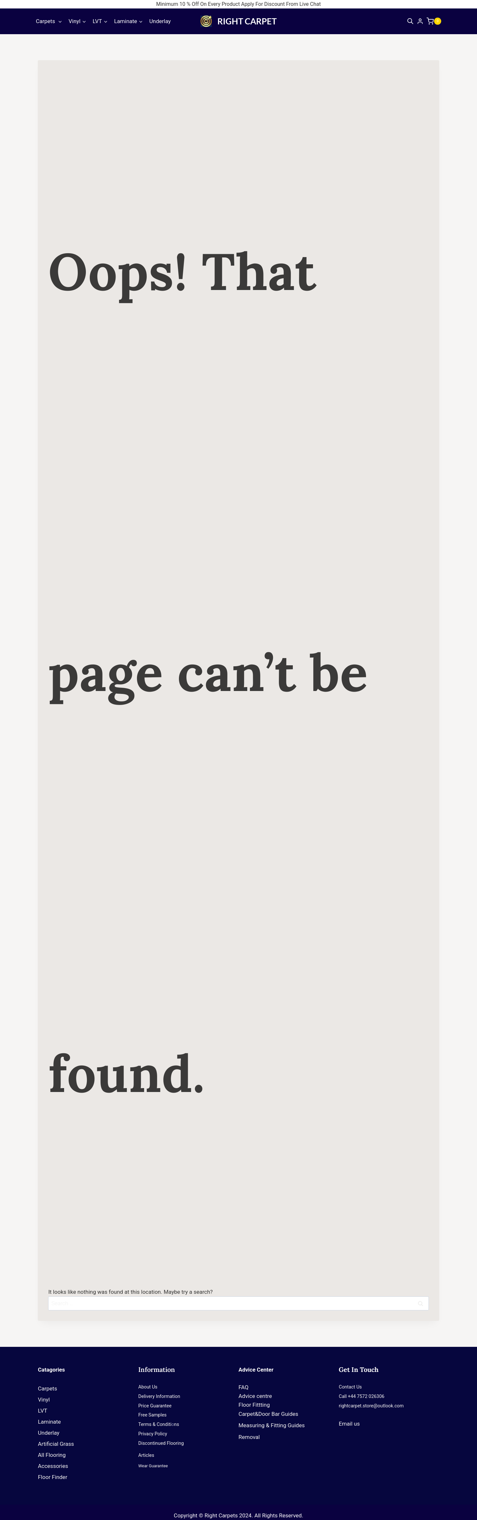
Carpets (49, 1388)
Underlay (160, 21)
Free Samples (152, 1415)
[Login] (420, 21)
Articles (146, 1455)
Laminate (49, 1421)
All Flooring (51, 1455)
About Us (147, 1387)
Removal (249, 1437)
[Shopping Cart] (435, 21)
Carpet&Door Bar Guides (268, 1414)
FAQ (244, 1387)
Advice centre (255, 1396)
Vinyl (44, 1399)
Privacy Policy (152, 1434)
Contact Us (350, 1387)
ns (176, 1424)
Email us (349, 1423)
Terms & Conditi (154, 1424)
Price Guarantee (154, 1406)
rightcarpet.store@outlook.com (371, 1406)
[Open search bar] (410, 21)
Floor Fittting (254, 1405)
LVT (42, 1410)
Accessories (53, 1466)
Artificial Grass (56, 1444)
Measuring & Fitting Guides (272, 1425)
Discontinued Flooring (161, 1443)
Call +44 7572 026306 (361, 1396)
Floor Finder (52, 1477)
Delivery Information (159, 1396)
